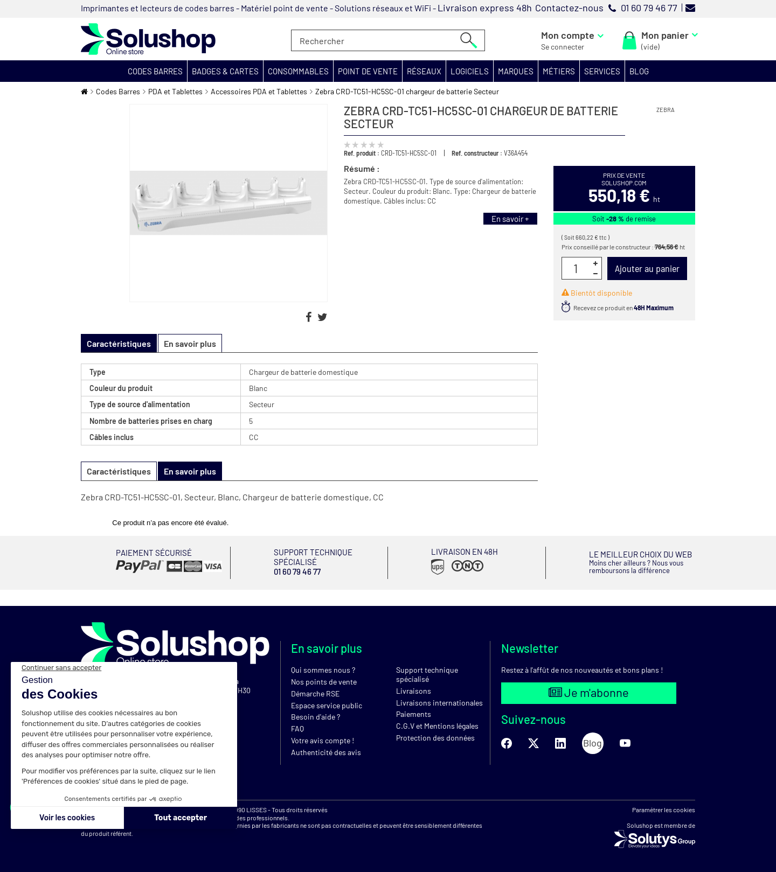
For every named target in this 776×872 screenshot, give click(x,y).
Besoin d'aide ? (315, 716)
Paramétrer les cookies (663, 809)
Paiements (413, 713)
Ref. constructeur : (477, 153)
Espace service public (326, 705)
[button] (155, 71)
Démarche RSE (315, 693)
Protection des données (435, 737)
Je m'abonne (589, 692)
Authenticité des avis (326, 752)
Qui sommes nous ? (323, 669)
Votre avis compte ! (322, 740)
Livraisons (413, 690)
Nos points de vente (324, 681)
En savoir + (510, 219)
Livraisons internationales (439, 702)
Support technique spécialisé (427, 674)
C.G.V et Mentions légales (437, 725)
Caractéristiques (119, 471)
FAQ (297, 728)
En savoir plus (190, 343)
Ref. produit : (361, 153)
